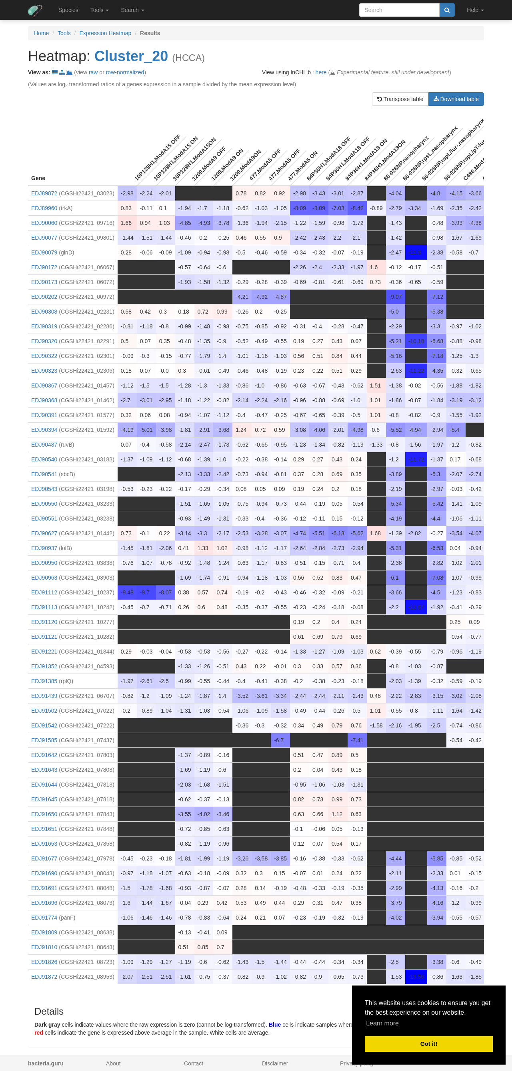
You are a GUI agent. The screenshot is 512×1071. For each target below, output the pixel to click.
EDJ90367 (44, 385)
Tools (64, 33)
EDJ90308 (44, 311)
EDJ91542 (44, 725)
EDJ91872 (44, 977)
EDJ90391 (44, 415)
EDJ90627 (44, 533)
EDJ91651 (44, 829)
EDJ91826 (44, 962)
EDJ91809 (44, 932)
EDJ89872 (44, 193)
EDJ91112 (44, 592)
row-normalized (125, 72)
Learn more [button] (382, 1023)
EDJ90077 (44, 237)
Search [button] (132, 10)
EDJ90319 (44, 326)
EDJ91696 (44, 903)
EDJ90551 (44, 518)
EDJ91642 (44, 755)
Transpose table (400, 99)
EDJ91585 (44, 740)
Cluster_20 (131, 56)
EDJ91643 (44, 770)
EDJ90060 (44, 223)
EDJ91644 (44, 784)
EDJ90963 (44, 577)
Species (68, 10)
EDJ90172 (44, 267)
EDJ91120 (44, 622)
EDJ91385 (44, 681)
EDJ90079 (44, 252)
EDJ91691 (44, 888)
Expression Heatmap (105, 33)
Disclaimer (275, 1063)
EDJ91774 (44, 917)
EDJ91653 (44, 844)
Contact (193, 1063)
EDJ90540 (44, 459)
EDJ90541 (44, 474)
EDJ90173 (44, 282)
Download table (456, 99)
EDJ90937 (44, 548)
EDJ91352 (44, 666)
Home (41, 33)
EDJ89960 (44, 208)
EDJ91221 (44, 651)
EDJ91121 (44, 637)
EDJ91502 (44, 710)
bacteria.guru (46, 1063)
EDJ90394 (44, 430)
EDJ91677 (44, 858)
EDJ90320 (44, 341)
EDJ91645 (44, 799)
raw (93, 72)
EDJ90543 (44, 489)
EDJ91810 (44, 947)
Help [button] (475, 10)
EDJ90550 (44, 504)
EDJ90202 (44, 297)
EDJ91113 (44, 607)
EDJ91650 (44, 814)
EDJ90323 (44, 371)
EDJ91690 (44, 873)
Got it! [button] (428, 1044)
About (113, 1063)
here (321, 72)
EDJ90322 (44, 356)
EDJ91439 (44, 696)
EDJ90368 (44, 400)
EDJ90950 (44, 563)
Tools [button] (99, 10)
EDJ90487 (44, 444)
